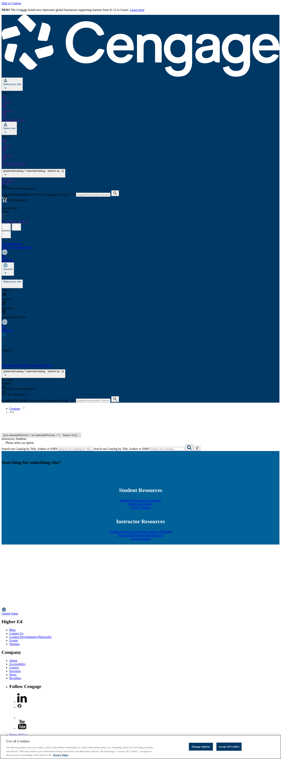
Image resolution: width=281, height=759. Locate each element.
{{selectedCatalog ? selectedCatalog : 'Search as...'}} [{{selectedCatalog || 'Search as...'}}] (33, 173)
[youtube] (22, 728)
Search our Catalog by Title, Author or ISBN (29, 448)
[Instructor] (140, 108)
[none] (8, 269)
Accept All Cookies (229, 746)
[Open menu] (16, 227)
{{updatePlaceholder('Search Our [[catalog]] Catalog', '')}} (39, 194)
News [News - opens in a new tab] (12, 674)
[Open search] (6, 227)
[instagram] (22, 717)
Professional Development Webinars (140, 535)
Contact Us (16, 633)
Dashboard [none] (9, 277)
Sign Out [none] (30, 277)
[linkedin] (22, 701)
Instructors (8, 438)
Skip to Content (11, 3)
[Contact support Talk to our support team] (140, 243)
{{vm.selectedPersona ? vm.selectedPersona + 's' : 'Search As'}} (41, 435)
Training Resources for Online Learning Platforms (140, 531)
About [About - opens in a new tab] (13, 660)
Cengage (14, 408)
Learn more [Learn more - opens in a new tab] (137, 10)
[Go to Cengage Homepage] (140, 75)
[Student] (140, 99)
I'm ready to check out (15, 221)
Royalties (15, 678)
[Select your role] (12, 84)
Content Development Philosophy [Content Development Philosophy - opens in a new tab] (30, 637)
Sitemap (14, 644)
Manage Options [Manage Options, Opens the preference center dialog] (201, 746)
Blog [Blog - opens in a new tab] (12, 630)
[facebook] (19, 707)
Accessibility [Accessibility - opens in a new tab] (17, 664)
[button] (6, 234)
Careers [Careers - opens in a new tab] (14, 667)
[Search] (189, 448)
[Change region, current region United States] (140, 611)
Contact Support (140, 507)
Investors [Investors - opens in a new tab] (15, 671)
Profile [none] (20, 277)
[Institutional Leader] (140, 117)
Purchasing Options (140, 504)
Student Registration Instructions (140, 500)
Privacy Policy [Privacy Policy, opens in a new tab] (61, 755)
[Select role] (9, 128)
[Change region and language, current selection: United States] (140, 254)
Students (21, 438)
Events (13, 640)
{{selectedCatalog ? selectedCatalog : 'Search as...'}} (33, 373)
